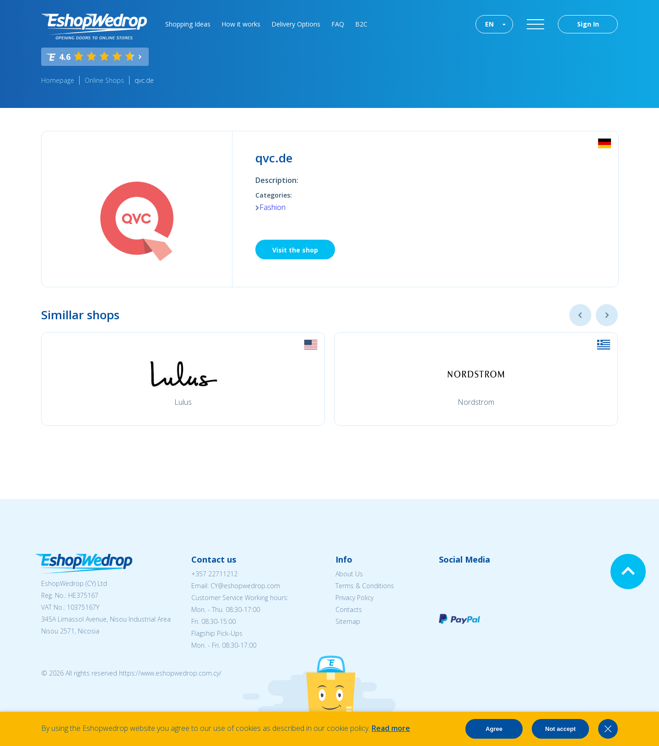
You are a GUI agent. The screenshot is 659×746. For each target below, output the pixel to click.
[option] (183, 379)
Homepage (57, 80)
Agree (494, 728)
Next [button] (607, 315)
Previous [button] (580, 315)
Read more (391, 728)
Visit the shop (295, 250)
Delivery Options (295, 24)
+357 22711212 (214, 573)
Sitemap (347, 621)
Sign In (588, 24)
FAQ (337, 24)
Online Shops (104, 80)
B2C (361, 24)
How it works (240, 24)
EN (489, 24)
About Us (349, 573)
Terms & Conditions (364, 585)
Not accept (560, 728)
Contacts (348, 609)
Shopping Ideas (188, 24)
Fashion (272, 207)
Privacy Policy (354, 597)
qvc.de (144, 80)
